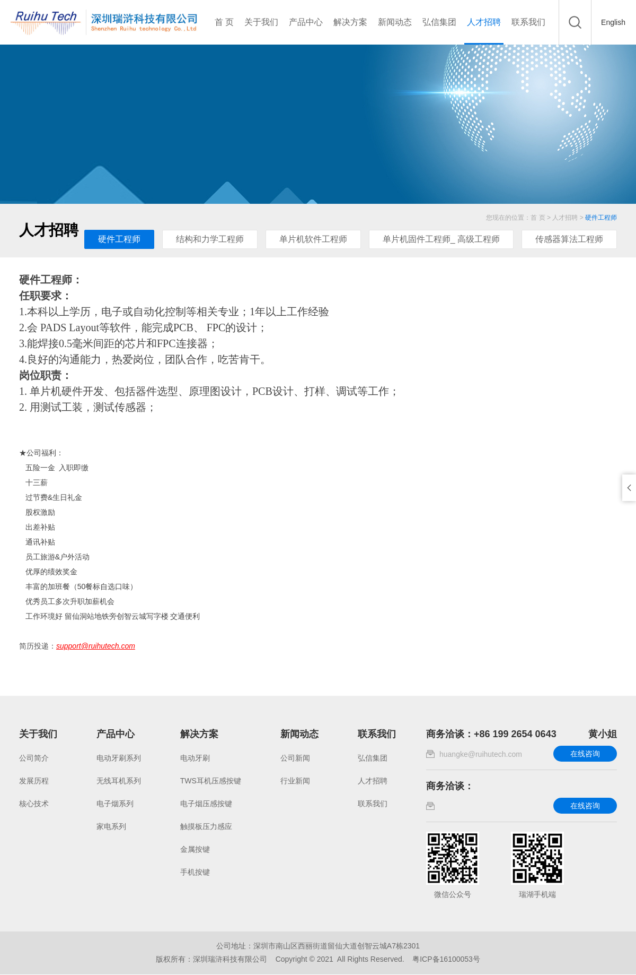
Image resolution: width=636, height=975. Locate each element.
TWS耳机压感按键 (210, 780)
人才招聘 (484, 22)
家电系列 (111, 826)
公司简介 (34, 758)
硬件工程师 (119, 239)
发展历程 (34, 780)
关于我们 (261, 22)
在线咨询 (585, 753)
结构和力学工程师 (210, 239)
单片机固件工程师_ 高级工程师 (441, 239)
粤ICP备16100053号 (446, 959)
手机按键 (195, 872)
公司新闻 (295, 758)
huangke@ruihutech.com (480, 754)
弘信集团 (439, 22)
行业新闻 (295, 780)
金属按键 (195, 849)
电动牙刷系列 (118, 758)
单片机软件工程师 (313, 239)
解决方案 (350, 22)
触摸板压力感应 (206, 826)
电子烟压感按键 (206, 803)
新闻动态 (395, 22)
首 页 (224, 22)
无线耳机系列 (118, 780)
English (613, 22)
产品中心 (306, 22)
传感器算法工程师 (569, 239)
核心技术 (34, 803)
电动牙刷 (195, 758)
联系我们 (528, 22)
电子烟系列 (115, 803)
